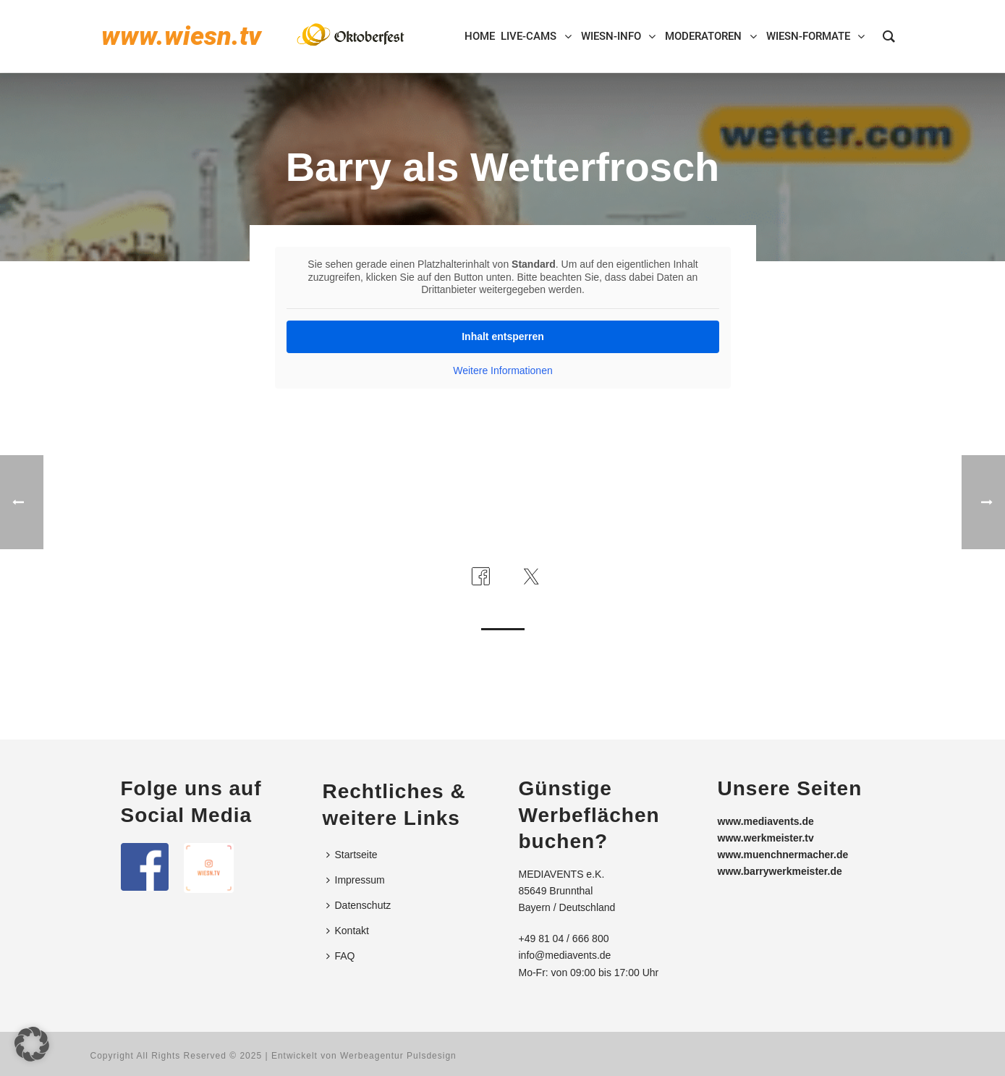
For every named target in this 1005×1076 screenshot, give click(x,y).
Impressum (355, 880)
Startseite (352, 854)
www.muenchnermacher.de (783, 854)
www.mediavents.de (766, 821)
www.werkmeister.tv (766, 838)
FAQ (340, 956)
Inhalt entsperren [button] (503, 336)
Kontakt (347, 930)
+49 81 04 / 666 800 (564, 938)
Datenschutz (358, 905)
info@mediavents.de (565, 955)
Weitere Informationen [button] (502, 370)
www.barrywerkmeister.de (780, 871)
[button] (32, 1044)
